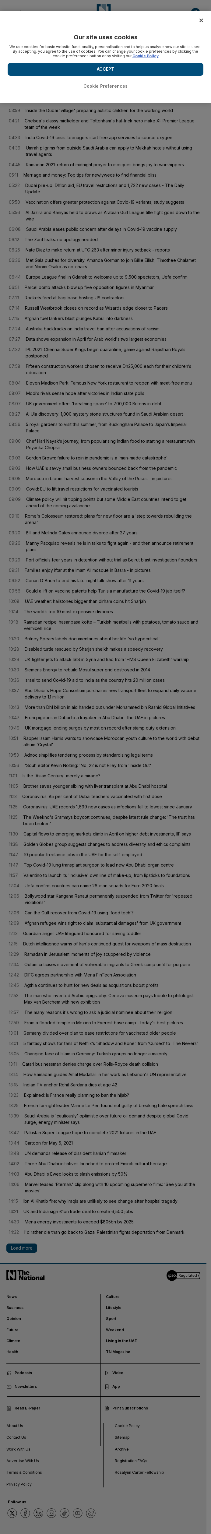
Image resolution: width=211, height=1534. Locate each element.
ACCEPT (105, 69)
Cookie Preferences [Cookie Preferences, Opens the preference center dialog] (105, 86)
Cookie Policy (145, 56)
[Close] (201, 20)
